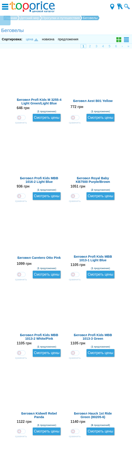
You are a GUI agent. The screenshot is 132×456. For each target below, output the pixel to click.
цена (32, 39)
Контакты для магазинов (66, 426)
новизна (48, 39)
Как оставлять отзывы (66, 406)
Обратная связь (66, 400)
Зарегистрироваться (66, 419)
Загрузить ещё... (66, 382)
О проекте (66, 413)
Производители (66, 438)
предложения (68, 39)
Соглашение (66, 432)
